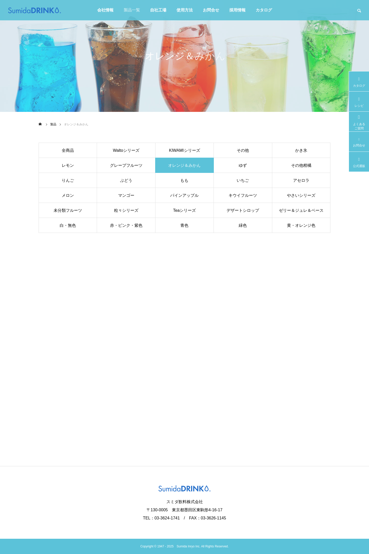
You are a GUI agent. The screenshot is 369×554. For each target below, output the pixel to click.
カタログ (264, 10)
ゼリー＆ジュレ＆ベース (301, 210)
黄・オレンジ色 (301, 225)
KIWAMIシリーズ (184, 150)
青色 (184, 225)
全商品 (68, 150)
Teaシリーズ (184, 210)
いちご (243, 180)
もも (184, 180)
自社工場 (158, 10)
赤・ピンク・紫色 (126, 225)
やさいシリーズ (301, 195)
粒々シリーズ (126, 210)
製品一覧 (132, 10)
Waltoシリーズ (126, 150)
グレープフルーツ (126, 165)
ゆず (243, 165)
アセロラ (301, 180)
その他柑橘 (301, 165)
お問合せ (211, 10)
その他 (243, 150)
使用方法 (185, 10)
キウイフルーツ (243, 195)
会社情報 (105, 10)
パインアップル (184, 195)
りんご (68, 180)
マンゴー (126, 195)
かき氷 (301, 150)
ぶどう (126, 180)
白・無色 (68, 225)
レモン (68, 165)
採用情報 (237, 10)
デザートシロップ (243, 210)
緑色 (243, 225)
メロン (68, 195)
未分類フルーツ (68, 210)
